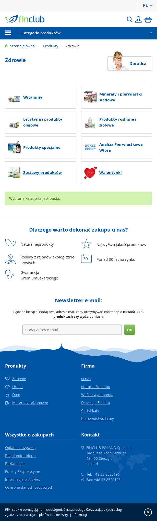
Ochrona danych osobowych (29, 487)
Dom (16, 394)
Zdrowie (19, 378)
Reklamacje (15, 463)
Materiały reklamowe (30, 402)
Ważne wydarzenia (97, 394)
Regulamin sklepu (20, 455)
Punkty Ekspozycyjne (22, 471)
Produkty (50, 46)
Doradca (138, 63)
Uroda (17, 386)
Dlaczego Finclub (95, 402)
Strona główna (22, 46)
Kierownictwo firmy (97, 418)
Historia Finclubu (95, 386)
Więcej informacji (74, 514)
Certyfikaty (90, 410)
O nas (86, 378)
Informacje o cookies (22, 479)
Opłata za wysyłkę (20, 447)
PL (147, 5)
